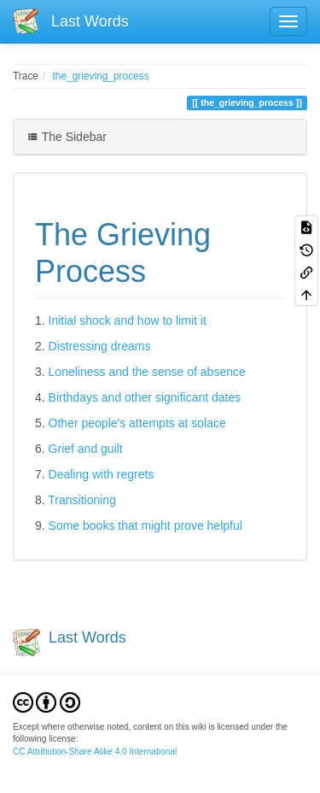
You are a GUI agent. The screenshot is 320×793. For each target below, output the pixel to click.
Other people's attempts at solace (137, 423)
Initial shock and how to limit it (128, 320)
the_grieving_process (101, 76)
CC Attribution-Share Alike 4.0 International (95, 751)
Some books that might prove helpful (145, 525)
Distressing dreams (100, 346)
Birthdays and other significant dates (145, 397)
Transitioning (82, 500)
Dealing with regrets (101, 474)
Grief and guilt (86, 448)
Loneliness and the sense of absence (147, 372)
